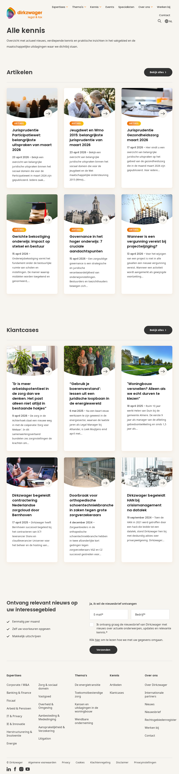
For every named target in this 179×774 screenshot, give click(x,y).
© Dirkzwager (15, 762)
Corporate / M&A (18, 685)
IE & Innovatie (16, 724)
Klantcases (117, 693)
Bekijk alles (158, 72)
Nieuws (150, 704)
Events (110, 7)
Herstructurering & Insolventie (19, 733)
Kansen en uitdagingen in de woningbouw (86, 707)
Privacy (66, 762)
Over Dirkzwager (156, 685)
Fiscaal (11, 700)
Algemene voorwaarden (42, 762)
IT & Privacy (14, 716)
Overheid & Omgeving (45, 706)
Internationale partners (154, 694)
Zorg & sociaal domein (47, 686)
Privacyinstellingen (145, 762)
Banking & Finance (19, 693)
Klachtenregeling (100, 762)
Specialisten (126, 7)
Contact (164, 15)
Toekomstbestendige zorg (89, 694)
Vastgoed (44, 696)
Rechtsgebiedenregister (161, 720)
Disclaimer (122, 762)
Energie (12, 743)
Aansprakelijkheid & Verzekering (51, 729)
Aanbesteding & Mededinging (49, 717)
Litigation (44, 738)
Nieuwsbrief (153, 712)
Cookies (80, 762)
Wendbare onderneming (84, 721)
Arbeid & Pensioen (19, 708)
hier (97, 640)
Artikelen (116, 685)
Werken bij (163, 7)
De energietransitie (87, 685)
